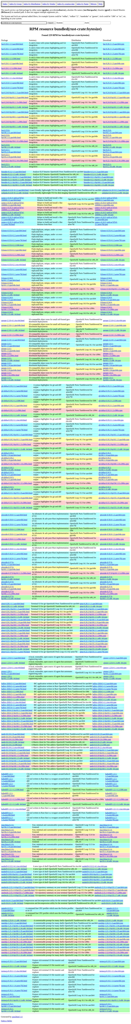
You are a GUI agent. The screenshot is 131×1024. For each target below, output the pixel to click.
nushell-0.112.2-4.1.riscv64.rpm (94, 866)
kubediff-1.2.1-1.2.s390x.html (13, 799)
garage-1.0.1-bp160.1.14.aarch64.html (11, 364)
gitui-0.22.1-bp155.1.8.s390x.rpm (93, 646)
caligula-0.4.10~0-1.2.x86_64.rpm (115, 193)
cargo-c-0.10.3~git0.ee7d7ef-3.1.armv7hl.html (12, 223)
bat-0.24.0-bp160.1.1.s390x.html (14, 122)
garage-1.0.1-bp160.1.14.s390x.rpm (112, 374)
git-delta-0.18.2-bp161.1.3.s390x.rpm (113, 444)
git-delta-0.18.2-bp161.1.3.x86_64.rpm (114, 449)
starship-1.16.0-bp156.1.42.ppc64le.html (17, 939)
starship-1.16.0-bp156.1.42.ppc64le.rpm (113, 939)
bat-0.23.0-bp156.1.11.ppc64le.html (11, 136)
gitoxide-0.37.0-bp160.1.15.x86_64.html (10, 597)
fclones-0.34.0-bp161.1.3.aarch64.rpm (109, 279)
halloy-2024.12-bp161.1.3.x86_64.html (16, 718)
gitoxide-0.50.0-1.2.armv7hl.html (14, 525)
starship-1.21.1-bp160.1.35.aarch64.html (17, 931)
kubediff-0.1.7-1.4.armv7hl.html (8, 819)
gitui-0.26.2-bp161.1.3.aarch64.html (15, 609)
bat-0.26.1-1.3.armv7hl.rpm (113, 54)
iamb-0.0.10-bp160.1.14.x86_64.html (16, 769)
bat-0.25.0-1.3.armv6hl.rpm (113, 83)
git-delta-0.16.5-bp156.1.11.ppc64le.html (11, 478)
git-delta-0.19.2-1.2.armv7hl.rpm (111, 396)
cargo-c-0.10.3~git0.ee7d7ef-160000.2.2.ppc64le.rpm (106, 204)
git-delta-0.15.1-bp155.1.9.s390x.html (16, 503)
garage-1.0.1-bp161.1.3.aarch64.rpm (112, 345)
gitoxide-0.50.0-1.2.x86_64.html (14, 544)
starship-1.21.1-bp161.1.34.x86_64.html (17, 928)
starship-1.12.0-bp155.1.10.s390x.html (16, 952)
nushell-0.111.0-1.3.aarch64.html (14, 872)
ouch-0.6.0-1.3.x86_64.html (12, 903)
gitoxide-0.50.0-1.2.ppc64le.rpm (112, 534)
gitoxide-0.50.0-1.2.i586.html (12, 529)
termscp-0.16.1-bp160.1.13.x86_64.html (10, 1010)
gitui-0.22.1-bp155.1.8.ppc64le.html (15, 644)
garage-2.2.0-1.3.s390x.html (12, 335)
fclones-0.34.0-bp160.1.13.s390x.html (10, 308)
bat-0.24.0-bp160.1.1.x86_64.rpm (116, 127)
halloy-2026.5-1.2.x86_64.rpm (104, 700)
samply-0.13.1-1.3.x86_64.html (7, 914)
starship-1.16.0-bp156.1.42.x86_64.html (17, 944)
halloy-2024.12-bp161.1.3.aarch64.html (16, 710)
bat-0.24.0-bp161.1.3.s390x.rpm (115, 102)
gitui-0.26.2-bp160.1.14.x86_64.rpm (94, 628)
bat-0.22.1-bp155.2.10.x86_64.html (10, 165)
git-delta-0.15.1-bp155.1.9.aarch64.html (16, 493)
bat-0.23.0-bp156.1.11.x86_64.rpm (112, 146)
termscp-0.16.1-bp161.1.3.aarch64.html (10, 995)
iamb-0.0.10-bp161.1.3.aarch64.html (15, 750)
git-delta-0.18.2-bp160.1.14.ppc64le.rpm (108, 459)
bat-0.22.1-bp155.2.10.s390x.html (14, 161)
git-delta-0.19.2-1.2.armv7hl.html (14, 396)
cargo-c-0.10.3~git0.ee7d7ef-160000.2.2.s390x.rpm (106, 209)
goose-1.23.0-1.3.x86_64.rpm (114, 663)
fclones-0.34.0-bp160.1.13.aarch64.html (11, 299)
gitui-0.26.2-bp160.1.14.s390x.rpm (93, 625)
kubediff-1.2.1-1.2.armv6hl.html (8, 780)
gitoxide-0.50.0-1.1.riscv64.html (14, 549)
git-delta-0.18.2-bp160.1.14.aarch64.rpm (108, 454)
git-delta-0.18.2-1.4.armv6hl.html (14, 425)
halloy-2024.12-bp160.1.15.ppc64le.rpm (108, 724)
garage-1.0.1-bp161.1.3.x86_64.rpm (112, 359)
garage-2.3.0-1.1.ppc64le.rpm (114, 325)
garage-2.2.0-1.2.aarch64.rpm (114, 340)
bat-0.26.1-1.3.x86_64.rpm (113, 73)
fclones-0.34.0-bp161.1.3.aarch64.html (10, 279)
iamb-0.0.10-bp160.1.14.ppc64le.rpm (104, 763)
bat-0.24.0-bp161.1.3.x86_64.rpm (116, 107)
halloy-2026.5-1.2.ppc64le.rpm (104, 694)
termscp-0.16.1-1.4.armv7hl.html (14, 986)
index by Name (83, 4)
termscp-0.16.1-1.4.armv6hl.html (14, 976)
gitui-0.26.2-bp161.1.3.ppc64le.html (15, 612)
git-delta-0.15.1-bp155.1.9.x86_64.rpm (114, 508)
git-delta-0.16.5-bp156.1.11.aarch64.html (11, 473)
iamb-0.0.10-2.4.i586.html (11, 745)
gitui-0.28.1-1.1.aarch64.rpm (91, 604)
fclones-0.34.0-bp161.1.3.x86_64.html (10, 294)
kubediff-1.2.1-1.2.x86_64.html (13, 804)
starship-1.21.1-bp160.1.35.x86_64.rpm (113, 934)
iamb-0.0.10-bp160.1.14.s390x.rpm (103, 766)
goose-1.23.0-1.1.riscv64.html (13, 668)
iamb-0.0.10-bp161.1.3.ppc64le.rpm (104, 753)
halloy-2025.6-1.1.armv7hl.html (13, 708)
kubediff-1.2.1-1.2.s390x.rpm (116, 799)
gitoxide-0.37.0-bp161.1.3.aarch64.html (10, 563)
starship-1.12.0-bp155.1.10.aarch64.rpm (113, 947)
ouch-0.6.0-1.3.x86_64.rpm (112, 903)
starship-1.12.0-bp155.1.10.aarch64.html (17, 947)
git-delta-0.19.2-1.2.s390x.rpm (110, 410)
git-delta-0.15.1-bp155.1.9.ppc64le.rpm (114, 498)
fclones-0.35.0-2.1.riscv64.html (13, 265)
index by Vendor (48, 4)
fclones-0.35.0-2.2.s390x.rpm (111, 255)
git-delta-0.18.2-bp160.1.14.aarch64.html (11, 454)
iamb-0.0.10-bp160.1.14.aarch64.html (16, 761)
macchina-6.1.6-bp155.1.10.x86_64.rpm (109, 860)
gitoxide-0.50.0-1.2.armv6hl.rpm (113, 520)
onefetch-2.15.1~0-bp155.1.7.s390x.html (17, 893)
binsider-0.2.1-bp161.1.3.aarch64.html (16, 177)
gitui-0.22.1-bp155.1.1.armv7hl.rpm (94, 652)
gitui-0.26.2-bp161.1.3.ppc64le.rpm (94, 612)
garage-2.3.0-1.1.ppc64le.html (13, 325)
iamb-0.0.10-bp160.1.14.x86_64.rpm (104, 769)
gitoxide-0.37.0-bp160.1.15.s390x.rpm (108, 592)
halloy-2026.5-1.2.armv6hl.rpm (104, 686)
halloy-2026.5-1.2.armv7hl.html (13, 689)
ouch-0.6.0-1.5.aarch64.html (12, 900)
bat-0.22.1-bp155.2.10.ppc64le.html (11, 156)
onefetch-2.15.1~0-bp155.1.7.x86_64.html (17, 895)
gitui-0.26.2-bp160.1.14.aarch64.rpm (94, 620)
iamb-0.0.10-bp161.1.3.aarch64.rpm (104, 750)
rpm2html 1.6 (17, 1017)
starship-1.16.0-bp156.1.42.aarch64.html (17, 936)
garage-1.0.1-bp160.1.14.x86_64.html (10, 379)
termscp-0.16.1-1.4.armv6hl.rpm (112, 976)
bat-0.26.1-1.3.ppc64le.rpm (113, 63)
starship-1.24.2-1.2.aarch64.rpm (110, 923)
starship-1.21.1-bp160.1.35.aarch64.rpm (113, 931)
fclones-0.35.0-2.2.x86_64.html (13, 260)
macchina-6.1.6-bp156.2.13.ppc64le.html (11, 831)
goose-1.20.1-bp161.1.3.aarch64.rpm (112, 672)
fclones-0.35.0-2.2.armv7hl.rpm (112, 240)
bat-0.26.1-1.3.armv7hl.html (12, 54)
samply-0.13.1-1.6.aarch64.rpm (112, 909)
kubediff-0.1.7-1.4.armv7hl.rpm (111, 819)
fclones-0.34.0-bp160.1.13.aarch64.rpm (109, 299)
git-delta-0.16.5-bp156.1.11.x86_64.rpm (108, 488)
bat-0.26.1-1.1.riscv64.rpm (113, 78)
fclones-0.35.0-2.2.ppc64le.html (13, 250)
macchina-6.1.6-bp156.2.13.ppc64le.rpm (109, 831)
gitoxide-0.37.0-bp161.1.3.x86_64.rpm (109, 578)
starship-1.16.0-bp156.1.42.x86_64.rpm (113, 944)
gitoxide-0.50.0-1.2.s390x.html (13, 539)
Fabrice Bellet (6, 1021)
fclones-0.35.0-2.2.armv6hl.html (14, 235)
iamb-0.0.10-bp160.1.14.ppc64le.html (16, 763)
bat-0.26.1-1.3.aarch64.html (12, 44)
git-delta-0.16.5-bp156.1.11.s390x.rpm (114, 483)
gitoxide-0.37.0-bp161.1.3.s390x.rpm (114, 573)
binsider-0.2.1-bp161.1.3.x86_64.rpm (98, 180)
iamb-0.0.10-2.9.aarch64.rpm (101, 734)
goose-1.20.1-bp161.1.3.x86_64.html (10, 677)
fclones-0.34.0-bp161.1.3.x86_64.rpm (109, 294)
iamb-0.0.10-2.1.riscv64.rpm (101, 747)
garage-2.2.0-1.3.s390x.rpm (114, 335)
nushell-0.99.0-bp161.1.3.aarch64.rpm (97, 874)
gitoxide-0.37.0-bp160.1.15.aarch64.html (11, 583)
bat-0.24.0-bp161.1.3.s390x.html (14, 102)
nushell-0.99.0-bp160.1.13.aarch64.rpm (97, 880)
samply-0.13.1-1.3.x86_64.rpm (112, 914)
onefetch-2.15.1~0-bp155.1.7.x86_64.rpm (110, 895)
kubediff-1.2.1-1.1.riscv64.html (13, 809)
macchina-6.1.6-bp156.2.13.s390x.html (10, 836)
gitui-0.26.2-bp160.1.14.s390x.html (15, 625)
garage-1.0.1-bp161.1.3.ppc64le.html (10, 350)
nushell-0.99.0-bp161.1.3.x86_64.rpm (97, 877)
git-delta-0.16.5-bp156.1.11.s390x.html (16, 483)
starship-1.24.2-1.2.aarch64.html (14, 923)
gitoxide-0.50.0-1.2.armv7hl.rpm (113, 525)
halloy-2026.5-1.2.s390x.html (12, 697)
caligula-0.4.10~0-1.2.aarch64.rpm (115, 190)
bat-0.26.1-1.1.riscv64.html (12, 78)
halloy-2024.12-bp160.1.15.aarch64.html (17, 721)
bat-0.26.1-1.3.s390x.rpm (113, 68)
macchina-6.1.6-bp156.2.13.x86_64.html (10, 841)
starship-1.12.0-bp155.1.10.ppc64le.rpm (113, 950)
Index (5, 4)
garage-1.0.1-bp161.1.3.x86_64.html (10, 359)
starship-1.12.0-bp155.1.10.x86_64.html (17, 955)
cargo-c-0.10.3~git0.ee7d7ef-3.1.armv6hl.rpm (106, 218)
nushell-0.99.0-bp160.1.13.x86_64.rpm (97, 882)
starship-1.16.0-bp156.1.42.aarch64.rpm (113, 936)
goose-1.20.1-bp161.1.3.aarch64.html (10, 672)
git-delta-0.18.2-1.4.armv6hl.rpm (111, 425)
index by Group (15, 4)
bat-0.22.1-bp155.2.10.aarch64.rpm (112, 151)
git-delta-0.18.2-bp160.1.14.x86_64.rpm (108, 469)
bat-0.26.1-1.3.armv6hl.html (12, 49)
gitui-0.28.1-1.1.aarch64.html (12, 604)
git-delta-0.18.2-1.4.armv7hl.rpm (111, 430)
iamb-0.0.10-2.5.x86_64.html (12, 742)
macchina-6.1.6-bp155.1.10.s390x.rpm (108, 855)
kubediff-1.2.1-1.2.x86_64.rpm (117, 804)
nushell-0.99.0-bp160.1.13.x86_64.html (16, 882)
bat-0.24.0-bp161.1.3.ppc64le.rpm (116, 97)
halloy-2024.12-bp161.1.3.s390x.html (16, 716)
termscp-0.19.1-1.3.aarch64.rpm (112, 961)
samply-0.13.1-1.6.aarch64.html (7, 909)
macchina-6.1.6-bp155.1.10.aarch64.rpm (109, 845)
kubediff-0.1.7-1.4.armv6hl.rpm (111, 814)
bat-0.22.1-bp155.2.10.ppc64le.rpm (112, 156)
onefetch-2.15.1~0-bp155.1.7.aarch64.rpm (110, 887)
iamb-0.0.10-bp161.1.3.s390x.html (14, 755)
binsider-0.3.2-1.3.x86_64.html (13, 174)
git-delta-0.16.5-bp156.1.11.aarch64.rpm (108, 473)
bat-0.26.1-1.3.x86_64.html (12, 73)
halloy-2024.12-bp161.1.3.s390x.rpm (107, 716)
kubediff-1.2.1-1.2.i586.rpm (116, 790)
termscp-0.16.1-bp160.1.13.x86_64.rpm (109, 1010)
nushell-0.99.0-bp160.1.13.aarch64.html (17, 880)
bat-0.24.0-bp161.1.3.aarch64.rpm (116, 93)
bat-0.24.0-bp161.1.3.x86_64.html (14, 107)
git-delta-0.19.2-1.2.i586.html (12, 401)
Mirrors (94, 4)
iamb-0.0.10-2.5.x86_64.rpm (101, 742)
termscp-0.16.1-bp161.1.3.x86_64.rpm (115, 1000)
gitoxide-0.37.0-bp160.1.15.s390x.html (10, 592)
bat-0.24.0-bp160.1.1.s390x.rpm (115, 122)
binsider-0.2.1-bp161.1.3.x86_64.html (16, 180)
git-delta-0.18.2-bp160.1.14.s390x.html (16, 464)
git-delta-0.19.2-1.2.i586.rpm (110, 401)
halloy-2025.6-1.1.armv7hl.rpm (104, 708)
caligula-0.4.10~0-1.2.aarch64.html (15, 190)
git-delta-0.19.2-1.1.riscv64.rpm (111, 420)
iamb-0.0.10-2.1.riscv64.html (12, 747)
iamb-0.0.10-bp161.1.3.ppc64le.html (15, 753)
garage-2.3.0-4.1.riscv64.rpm (114, 320)
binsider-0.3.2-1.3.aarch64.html (13, 172)
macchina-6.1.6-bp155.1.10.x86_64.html (10, 860)
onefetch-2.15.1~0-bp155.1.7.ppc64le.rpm (110, 890)
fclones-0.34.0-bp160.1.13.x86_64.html (10, 313)
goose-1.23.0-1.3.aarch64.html (13, 658)
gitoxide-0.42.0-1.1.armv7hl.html (14, 559)
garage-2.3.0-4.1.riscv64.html (12, 320)
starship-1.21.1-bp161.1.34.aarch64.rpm (113, 926)
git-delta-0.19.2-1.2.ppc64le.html (14, 405)
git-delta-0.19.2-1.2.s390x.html (13, 410)
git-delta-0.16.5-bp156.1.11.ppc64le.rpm (108, 478)
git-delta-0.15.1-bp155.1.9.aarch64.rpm (114, 493)
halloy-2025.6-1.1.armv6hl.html (13, 705)
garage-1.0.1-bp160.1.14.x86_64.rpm (112, 379)
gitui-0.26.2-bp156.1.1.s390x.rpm (93, 636)
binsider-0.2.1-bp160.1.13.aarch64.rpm (99, 182)
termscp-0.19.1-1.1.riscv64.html (13, 971)
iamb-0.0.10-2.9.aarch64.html (13, 734)
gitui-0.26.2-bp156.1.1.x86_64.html (15, 638)
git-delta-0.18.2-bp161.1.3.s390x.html (16, 444)
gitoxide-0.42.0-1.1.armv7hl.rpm (113, 559)
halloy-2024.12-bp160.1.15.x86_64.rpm (108, 729)
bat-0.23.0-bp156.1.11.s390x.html (14, 141)
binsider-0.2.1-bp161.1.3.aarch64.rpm (98, 177)
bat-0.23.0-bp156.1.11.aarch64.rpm (112, 131)
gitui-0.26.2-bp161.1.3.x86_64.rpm (93, 617)
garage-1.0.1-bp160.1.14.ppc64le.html (11, 369)
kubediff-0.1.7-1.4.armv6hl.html (8, 814)
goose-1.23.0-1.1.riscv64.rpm (114, 668)
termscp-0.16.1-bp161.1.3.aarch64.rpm (109, 995)
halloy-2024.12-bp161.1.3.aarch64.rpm (107, 710)
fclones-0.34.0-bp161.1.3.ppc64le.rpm (109, 284)
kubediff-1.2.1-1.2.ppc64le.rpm (111, 794)
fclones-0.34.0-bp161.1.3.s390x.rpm (114, 289)
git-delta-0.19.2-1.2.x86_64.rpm (111, 415)
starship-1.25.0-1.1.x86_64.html (13, 920)
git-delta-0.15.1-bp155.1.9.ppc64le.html (16, 498)
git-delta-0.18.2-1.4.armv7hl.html (14, 430)
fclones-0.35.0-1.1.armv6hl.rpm (112, 269)
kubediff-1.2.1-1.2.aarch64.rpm (111, 775)
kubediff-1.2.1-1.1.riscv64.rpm (117, 809)
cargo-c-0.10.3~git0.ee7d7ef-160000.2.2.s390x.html (12, 209)
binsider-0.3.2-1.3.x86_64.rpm (96, 174)
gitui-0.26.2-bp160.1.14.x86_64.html (15, 628)
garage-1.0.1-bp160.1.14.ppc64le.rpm (112, 369)
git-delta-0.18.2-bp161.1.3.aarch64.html (16, 435)
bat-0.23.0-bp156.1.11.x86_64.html (10, 146)
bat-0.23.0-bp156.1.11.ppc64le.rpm (112, 136)
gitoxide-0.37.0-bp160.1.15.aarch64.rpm (109, 583)
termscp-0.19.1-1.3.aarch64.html (14, 961)
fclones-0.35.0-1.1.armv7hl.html (14, 274)
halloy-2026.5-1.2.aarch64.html (13, 684)
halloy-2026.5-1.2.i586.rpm (103, 692)
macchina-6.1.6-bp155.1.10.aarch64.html (11, 845)
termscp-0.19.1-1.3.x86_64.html (14, 966)
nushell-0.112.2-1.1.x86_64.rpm (94, 869)
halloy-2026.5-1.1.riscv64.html (13, 702)
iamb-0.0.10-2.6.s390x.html (12, 739)
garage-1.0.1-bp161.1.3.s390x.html (9, 354)
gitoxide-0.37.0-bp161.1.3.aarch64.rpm (109, 563)
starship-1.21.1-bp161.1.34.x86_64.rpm (113, 928)
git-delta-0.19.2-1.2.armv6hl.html (14, 391)
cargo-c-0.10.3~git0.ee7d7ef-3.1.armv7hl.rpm (106, 223)
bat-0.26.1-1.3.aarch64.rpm (113, 44)
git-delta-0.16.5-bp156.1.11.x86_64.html (10, 488)
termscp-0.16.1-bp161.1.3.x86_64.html (16, 1000)
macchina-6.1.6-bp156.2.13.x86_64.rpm (109, 841)
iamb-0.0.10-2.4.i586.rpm (100, 745)
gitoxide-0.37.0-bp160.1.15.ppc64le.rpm (109, 588)
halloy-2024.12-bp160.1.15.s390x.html (16, 726)
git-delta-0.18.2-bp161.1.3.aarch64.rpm (114, 435)
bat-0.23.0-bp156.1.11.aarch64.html (11, 131)
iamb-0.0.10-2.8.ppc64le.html (13, 737)
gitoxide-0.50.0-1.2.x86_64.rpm (112, 544)
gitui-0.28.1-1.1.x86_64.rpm (91, 606)
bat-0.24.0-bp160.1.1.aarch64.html (14, 112)
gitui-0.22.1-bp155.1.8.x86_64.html (15, 649)
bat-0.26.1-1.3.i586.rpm (112, 59)
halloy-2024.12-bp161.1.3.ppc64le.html (16, 713)
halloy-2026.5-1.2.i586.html (12, 692)
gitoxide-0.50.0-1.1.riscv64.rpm (112, 549)
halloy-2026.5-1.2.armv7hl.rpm (104, 689)
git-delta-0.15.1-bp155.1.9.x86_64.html (16, 508)
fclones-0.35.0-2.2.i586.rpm (111, 245)
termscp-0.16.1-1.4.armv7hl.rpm (112, 986)
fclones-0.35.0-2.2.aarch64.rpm (112, 231)
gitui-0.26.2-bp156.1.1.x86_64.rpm (93, 638)
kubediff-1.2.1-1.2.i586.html (12, 790)
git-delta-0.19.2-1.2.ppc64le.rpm (111, 405)
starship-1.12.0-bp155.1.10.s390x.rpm (113, 952)
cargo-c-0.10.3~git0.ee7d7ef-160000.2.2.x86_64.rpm (106, 213)
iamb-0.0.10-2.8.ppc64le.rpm (101, 737)
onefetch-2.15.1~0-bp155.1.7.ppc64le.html (18, 890)
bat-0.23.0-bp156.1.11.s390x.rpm (116, 141)
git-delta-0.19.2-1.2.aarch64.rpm (111, 386)
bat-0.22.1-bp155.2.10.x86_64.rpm (112, 165)
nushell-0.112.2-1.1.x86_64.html (14, 869)
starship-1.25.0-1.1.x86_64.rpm (110, 920)
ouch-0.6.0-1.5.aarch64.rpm (112, 900)
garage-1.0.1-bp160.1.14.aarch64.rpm (112, 364)
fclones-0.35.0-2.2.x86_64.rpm (112, 260)
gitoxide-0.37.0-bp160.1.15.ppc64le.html (11, 588)
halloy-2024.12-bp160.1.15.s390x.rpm (107, 726)
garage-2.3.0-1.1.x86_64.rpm (114, 330)
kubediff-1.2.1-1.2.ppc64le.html (7, 794)
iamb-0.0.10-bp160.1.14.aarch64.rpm (104, 761)
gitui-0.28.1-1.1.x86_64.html (12, 606)
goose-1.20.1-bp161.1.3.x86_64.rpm (112, 677)
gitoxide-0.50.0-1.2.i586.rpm (111, 529)
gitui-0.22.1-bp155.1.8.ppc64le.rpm (94, 644)
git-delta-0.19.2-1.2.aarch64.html (14, 386)
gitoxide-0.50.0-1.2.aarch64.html (14, 515)
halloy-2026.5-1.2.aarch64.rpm (104, 684)
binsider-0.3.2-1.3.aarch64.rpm (96, 172)
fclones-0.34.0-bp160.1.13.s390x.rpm (109, 308)
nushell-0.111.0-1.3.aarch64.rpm (94, 872)
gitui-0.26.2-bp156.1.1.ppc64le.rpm (94, 633)
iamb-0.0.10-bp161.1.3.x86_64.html (15, 758)
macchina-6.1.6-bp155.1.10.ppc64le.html (11, 850)
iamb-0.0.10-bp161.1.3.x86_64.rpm (103, 758)
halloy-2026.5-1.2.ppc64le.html (13, 694)
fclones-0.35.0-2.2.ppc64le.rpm (112, 250)
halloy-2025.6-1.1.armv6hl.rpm (104, 705)
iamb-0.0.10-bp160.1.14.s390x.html (15, 766)
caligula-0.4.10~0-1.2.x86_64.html (14, 193)
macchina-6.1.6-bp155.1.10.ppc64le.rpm (109, 850)
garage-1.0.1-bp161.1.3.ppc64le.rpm (112, 350)
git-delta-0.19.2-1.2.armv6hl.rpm (111, 391)
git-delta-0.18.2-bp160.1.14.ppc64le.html (11, 459)
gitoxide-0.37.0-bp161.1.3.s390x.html (16, 573)
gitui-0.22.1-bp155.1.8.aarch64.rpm (94, 641)
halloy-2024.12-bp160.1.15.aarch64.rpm (108, 721)
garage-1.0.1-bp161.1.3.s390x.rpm (111, 354)
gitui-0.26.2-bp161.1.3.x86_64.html (15, 617)
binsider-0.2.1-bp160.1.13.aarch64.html (16, 182)
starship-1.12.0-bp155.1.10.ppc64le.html (17, 950)
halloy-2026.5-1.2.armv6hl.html (13, 686)
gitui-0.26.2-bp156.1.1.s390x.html (14, 636)
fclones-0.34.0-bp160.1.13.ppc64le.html (11, 303)
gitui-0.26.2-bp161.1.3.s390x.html (14, 614)
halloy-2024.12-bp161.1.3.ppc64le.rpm (107, 713)
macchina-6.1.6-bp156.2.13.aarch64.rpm (109, 826)
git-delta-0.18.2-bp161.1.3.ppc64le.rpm (114, 440)
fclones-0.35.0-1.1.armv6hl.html (14, 269)
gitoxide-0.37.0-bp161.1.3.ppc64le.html (10, 568)
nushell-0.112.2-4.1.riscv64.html (14, 866)
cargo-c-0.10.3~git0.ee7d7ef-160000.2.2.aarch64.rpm (106, 199)
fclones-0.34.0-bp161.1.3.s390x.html (15, 289)
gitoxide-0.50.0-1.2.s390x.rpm (112, 539)
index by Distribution (32, 4)
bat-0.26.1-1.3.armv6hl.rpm (113, 49)
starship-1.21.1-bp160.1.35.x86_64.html (17, 934)
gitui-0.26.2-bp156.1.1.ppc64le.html (15, 633)
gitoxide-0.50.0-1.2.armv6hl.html (14, 520)
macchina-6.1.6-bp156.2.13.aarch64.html (11, 826)
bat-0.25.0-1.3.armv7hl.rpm (113, 88)
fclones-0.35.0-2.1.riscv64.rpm (112, 265)
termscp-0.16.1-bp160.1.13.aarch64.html (11, 1005)
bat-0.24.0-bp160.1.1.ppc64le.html (14, 117)
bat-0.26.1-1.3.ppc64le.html (12, 63)
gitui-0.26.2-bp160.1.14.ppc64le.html (16, 622)
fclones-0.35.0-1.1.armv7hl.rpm (112, 274)
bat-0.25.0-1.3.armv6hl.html (12, 83)
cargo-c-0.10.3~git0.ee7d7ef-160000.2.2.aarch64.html (12, 199)
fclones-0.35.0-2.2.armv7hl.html (14, 240)
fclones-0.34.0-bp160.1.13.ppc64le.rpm (109, 303)
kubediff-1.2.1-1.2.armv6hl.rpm (111, 780)
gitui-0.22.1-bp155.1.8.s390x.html (14, 646)
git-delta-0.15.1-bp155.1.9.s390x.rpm (113, 503)
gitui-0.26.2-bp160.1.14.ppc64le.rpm (94, 622)
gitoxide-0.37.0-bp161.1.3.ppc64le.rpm (109, 568)
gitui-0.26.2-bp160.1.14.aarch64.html (16, 620)
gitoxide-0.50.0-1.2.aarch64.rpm (112, 515)
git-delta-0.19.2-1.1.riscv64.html (14, 420)
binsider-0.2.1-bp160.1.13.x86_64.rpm (99, 185)
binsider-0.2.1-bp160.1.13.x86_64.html (16, 185)
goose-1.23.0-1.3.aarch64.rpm (115, 658)
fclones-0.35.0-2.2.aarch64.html (13, 231)
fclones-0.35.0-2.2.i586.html (12, 245)
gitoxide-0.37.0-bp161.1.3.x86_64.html (10, 578)
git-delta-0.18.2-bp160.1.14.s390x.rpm (114, 464)
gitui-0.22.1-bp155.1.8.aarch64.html (15, 641)
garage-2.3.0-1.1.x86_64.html (13, 330)
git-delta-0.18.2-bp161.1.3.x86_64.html (16, 449)
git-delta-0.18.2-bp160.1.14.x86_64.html (10, 469)
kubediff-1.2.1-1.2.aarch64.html (7, 775)
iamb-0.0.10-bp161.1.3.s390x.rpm (103, 755)
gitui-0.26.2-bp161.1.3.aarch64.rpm (94, 609)
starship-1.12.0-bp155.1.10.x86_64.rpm (113, 955)
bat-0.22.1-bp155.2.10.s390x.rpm (116, 161)
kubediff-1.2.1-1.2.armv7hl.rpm (111, 785)
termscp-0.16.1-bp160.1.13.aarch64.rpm (109, 1005)
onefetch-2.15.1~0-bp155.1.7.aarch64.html (18, 887)
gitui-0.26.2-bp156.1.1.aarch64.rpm (94, 630)
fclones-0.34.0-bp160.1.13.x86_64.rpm (109, 313)
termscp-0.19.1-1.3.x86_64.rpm (112, 966)
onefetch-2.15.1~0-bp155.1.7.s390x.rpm (110, 893)
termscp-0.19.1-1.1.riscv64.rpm (112, 971)
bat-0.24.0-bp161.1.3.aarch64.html (14, 93)
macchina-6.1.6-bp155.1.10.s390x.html (10, 855)
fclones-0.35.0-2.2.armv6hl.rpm (112, 235)
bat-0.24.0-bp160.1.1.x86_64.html (14, 127)
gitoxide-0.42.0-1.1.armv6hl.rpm (113, 554)
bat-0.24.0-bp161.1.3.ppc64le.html (14, 97)
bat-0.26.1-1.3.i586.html (10, 59)
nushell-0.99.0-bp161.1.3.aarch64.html (16, 874)
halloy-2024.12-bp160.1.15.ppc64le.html (17, 724)
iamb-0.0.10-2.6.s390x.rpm (100, 739)
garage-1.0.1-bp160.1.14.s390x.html (10, 374)
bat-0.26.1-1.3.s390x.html (11, 68)
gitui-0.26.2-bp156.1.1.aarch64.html (15, 630)
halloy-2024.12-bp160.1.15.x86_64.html (17, 729)
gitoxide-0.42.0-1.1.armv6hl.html (14, 554)
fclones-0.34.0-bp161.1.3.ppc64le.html (10, 284)
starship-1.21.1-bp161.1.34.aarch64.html (17, 926)
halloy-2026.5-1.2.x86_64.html (13, 700)
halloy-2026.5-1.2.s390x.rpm (103, 697)
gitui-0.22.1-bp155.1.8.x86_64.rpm (93, 649)
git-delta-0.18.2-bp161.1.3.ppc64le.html (16, 440)
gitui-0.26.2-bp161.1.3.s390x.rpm (93, 614)
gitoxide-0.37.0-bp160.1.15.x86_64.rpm (109, 597)
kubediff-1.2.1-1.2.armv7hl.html (8, 785)
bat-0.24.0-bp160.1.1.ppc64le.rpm (116, 117)
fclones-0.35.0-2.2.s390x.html (13, 255)
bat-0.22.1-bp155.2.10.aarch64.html (11, 151)
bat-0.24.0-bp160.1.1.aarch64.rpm (116, 112)
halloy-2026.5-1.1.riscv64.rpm (104, 702)
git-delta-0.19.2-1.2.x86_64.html (14, 415)
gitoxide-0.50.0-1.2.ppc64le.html (14, 534)
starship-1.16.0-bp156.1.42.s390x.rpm (113, 942)
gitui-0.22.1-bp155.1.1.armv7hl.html (15, 652)
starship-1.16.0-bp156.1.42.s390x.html (16, 942)
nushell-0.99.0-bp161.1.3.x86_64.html (16, 877)
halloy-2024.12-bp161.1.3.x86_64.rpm (107, 718)
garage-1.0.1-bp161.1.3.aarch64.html (10, 345)
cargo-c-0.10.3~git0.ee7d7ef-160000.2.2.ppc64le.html (12, 204)
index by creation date (66, 4)
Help (100, 4)
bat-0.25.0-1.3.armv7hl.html (12, 88)
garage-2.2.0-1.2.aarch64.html (13, 340)
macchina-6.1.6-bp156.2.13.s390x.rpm (108, 836)
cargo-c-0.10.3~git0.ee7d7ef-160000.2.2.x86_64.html (12, 213)
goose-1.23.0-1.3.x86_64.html (13, 663)
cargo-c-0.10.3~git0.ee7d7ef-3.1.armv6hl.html (12, 218)
